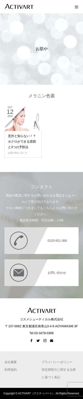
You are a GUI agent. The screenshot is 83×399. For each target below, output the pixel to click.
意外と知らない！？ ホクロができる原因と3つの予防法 (22, 141)
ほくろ (23, 152)
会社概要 (10, 362)
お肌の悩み (13, 152)
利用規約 (10, 369)
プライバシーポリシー (57, 362)
